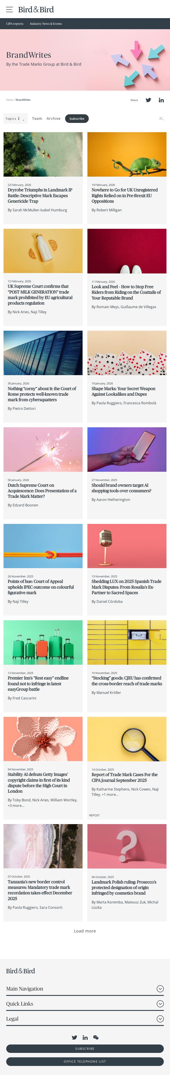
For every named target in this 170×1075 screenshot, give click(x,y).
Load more (85, 931)
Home (9, 99)
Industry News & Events (46, 23)
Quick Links (19, 1004)
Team (37, 118)
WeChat (96, 1037)
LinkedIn (161, 100)
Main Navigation (24, 989)
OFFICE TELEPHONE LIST (85, 1061)
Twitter (148, 100)
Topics (15, 118)
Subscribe (77, 118)
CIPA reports (14, 23)
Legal (12, 1019)
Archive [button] (54, 118)
